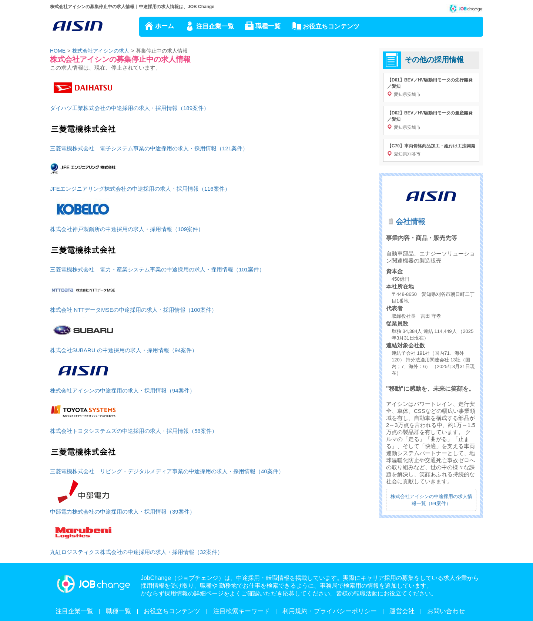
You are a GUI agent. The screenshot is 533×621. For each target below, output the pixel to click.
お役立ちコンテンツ (331, 26)
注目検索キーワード (241, 611)
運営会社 (402, 611)
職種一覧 (268, 26)
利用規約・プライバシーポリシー (329, 611)
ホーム (164, 26)
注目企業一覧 (215, 26)
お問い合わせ (446, 611)
